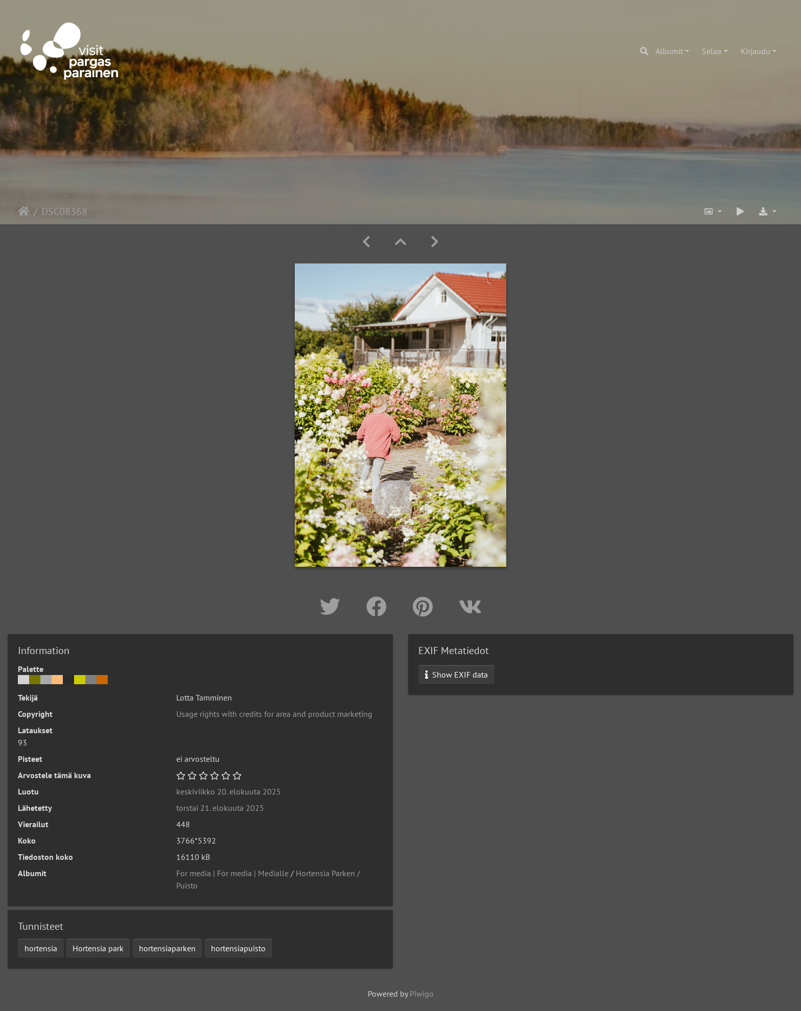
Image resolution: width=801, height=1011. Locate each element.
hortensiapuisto (238, 948)
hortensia (41, 948)
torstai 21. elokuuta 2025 (220, 808)
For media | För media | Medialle (232, 873)
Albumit (669, 51)
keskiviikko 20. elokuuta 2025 (228, 791)
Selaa (711, 51)
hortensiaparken (167, 948)
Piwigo (422, 994)
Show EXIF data (456, 674)
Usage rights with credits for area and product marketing (274, 714)
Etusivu (24, 211)
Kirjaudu (755, 51)
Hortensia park (98, 948)
